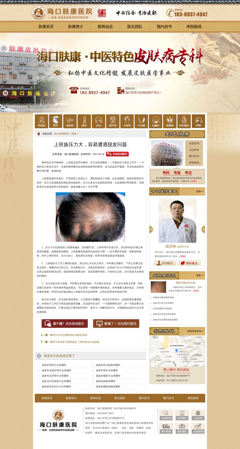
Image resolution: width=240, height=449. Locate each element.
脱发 (73, 133)
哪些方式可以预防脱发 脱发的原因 (68, 335)
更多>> (199, 191)
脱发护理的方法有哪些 (54, 365)
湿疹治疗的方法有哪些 (163, 303)
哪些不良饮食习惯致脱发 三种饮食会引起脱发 (74, 342)
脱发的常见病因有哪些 (108, 365)
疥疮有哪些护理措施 (162, 308)
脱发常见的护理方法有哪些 (56, 370)
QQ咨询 (194, 149)
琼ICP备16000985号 (125, 408)
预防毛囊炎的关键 (185, 282)
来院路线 (194, 26)
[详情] (193, 181)
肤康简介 (75, 26)
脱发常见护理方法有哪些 (55, 375)
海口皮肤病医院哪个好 (97, 423)
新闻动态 (105, 26)
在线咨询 (194, 143)
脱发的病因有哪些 (105, 381)
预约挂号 (164, 26)
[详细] (182, 256)
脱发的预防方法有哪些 (108, 375)
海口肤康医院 (61, 133)
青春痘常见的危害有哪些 (164, 314)
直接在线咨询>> (195, 331)
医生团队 (134, 26)
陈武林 (177, 246)
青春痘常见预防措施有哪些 (165, 319)
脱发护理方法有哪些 (107, 370)
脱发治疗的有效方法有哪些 (56, 381)
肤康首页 (46, 26)
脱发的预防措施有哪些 (108, 386)
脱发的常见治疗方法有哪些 (56, 386)
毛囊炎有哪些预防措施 (163, 297)
